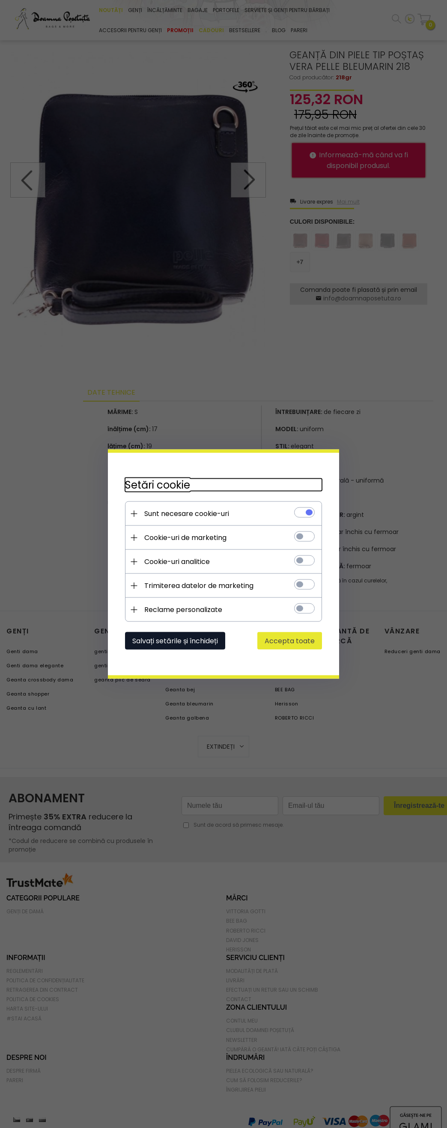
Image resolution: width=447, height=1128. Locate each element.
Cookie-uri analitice (177, 562)
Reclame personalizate (183, 610)
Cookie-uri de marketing (185, 538)
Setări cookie (157, 485)
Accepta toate (290, 641)
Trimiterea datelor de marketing (198, 586)
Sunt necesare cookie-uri (186, 514)
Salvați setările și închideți (175, 641)
